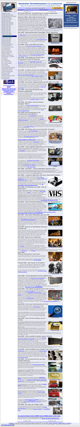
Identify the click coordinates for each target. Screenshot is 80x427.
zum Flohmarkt (68, 423)
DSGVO (50, 423)
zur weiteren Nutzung (34, 99)
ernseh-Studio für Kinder (24, 110)
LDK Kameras (36, 141)
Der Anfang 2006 (6, 42)
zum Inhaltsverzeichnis (6, 45)
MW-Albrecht (24, 250)
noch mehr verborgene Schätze (37, 54)
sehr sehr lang (37, 306)
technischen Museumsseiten (38, 364)
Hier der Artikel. (37, 260)
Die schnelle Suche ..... (6, 77)
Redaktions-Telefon (61, 423)
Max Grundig (43, 191)
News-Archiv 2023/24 (7, 18)
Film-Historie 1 (5, 57)
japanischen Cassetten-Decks (34, 292)
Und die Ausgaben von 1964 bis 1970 (26, 139)
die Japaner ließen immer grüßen (31, 136)
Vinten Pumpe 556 (43, 350)
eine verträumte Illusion (29, 126)
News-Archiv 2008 (7, 39)
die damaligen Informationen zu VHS (49, 200)
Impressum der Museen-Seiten (8, 75)
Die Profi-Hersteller (6, 66)
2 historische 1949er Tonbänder (34, 379)
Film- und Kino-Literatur (7, 63)
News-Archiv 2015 (7, 26)
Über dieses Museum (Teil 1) (8, 47)
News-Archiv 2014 (7, 28)
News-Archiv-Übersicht (8, 44)
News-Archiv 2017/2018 (8, 24)
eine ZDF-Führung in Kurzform (28, 219)
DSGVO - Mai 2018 (7, 17)
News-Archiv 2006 (7, 41)
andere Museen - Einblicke (7, 68)
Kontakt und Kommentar (7, 70)
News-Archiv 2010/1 (7, 34)
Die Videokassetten (29, 298)
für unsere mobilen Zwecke (32, 105)
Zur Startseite (11, 423)
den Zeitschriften (32, 115)
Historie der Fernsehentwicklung (38, 278)
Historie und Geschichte (7, 51)
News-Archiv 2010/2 (7, 33)
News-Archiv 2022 (7, 20)
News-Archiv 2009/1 (7, 37)
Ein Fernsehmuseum (6, 48)
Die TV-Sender (5, 64)
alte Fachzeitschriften (33, 130)
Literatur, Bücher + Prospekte (8, 56)
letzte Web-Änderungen (8, 14)
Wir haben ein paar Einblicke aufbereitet (32, 74)
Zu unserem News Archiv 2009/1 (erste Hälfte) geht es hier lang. (39, 416)
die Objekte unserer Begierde (29, 164)
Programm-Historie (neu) (7, 52)
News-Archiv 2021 (7, 21)
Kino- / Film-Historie (6, 60)
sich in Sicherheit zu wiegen (37, 76)
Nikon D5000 (33, 61)
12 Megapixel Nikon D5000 (33, 160)
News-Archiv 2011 (7, 32)
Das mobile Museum (6, 49)
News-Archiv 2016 (7, 25)
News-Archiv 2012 (7, 30)
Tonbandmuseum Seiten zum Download (32, 401)
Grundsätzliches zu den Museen (10, 16)
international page (5, 74)
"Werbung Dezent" (5, 78)
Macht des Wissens (37, 409)
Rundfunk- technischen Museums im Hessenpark (32, 338)
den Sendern (38, 286)
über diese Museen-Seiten (7, 71)
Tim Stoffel (21, 246)
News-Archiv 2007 (7, 40)
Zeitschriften (22, 150)
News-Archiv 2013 (7, 29)
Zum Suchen (57, 8)
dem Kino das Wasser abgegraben (34, 46)
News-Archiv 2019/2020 (8, 22)
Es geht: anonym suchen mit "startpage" (8, 86)
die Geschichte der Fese (41, 39)
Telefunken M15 (31, 400)
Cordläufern (33, 250)
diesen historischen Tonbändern (32, 399)
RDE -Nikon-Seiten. (31, 167)
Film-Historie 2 (5, 59)
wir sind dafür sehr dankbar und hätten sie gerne (45, 212)
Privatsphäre (55, 423)
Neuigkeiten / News (6, 13)
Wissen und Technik (6, 53)
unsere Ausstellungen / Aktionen (8, 67)
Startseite (26, 10)
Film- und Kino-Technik (6, 61)
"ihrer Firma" (22, 35)
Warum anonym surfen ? (9, 94)
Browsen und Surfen (6, 73)
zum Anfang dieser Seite (7, 425)
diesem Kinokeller (23, 55)
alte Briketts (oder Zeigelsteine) (51, 301)
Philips (28, 192)
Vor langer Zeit (21, 350)
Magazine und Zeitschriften (7, 55)
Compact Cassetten (29, 291)
